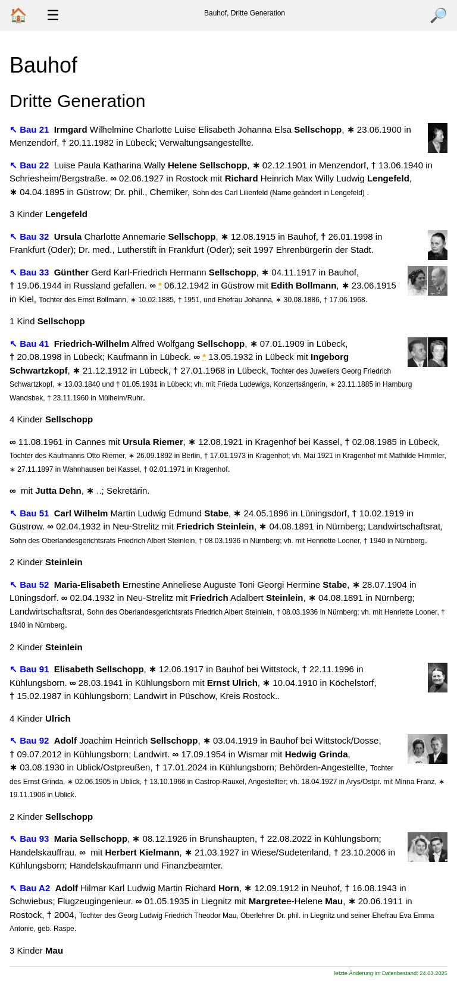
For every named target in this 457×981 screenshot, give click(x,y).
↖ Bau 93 (31, 838)
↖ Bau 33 (31, 272)
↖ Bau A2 (31, 888)
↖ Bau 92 (31, 740)
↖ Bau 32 (31, 236)
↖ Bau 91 (31, 669)
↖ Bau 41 (31, 344)
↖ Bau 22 (31, 165)
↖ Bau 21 (31, 129)
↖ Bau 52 (31, 584)
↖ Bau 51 (31, 513)
